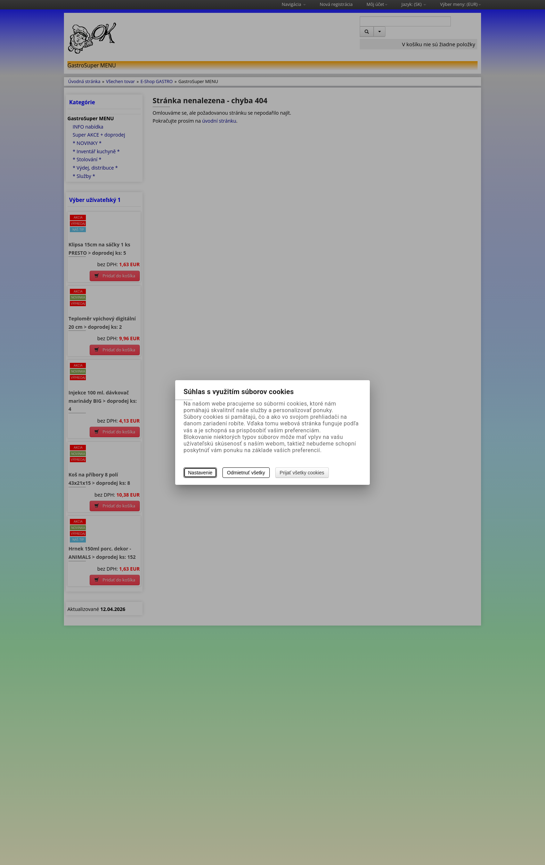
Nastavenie (200, 472)
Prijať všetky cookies (302, 472)
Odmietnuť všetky (246, 472)
